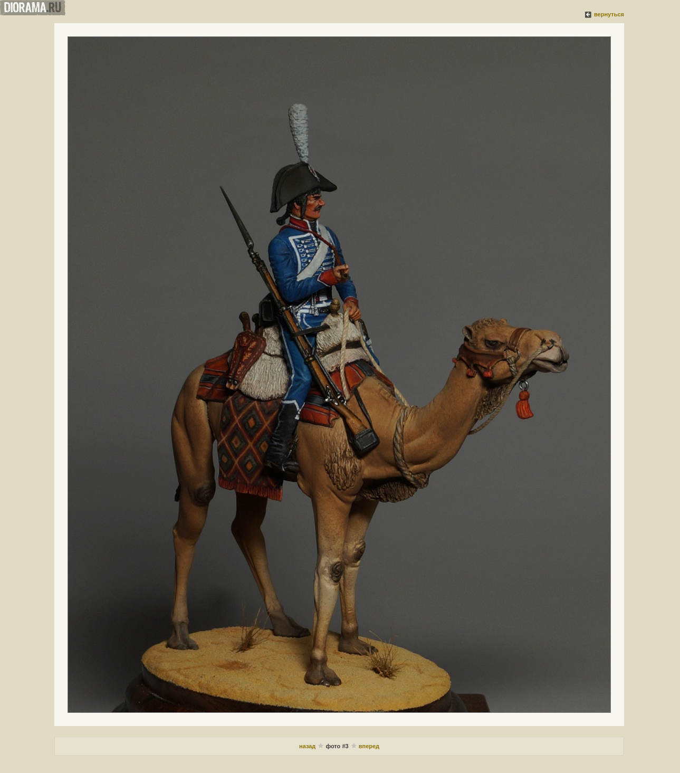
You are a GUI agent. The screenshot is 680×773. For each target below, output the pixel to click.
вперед (369, 746)
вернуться (609, 14)
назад (308, 746)
